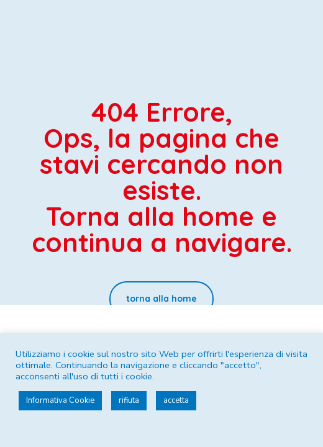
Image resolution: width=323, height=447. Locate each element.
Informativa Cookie (60, 400)
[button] (161, 299)
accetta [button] (176, 400)
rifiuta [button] (129, 400)
